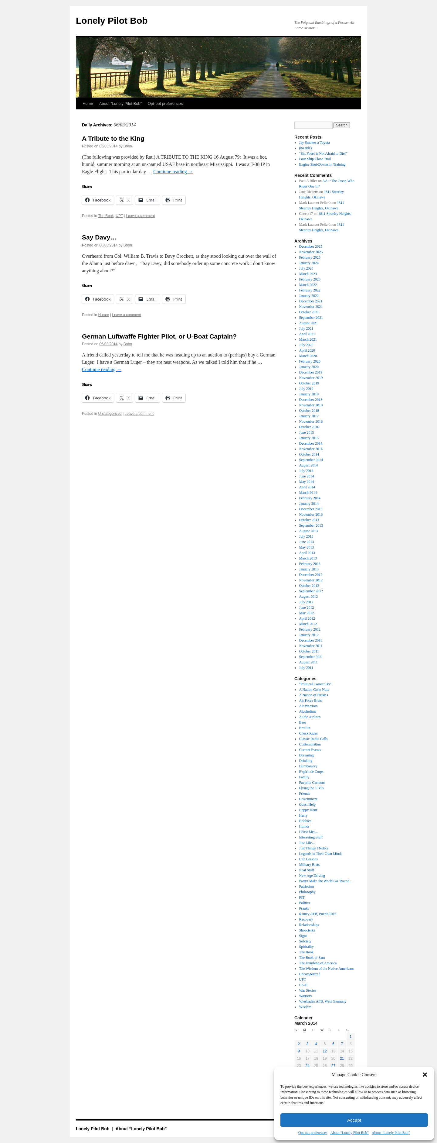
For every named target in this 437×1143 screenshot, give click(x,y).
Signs (303, 936)
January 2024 (309, 263)
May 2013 (306, 547)
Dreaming (306, 755)
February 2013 (309, 564)
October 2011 (309, 651)
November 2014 (311, 449)
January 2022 (309, 296)
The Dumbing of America (318, 963)
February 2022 (309, 290)
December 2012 (310, 575)
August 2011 (308, 662)
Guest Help (307, 804)
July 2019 (306, 389)
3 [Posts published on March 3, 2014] (308, 1044)
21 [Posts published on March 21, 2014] (342, 1058)
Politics (304, 903)
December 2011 (310, 640)
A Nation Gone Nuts (314, 689)
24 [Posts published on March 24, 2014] (307, 1066)
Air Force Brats (310, 700)
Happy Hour (308, 810)
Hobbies (305, 821)
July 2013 (306, 536)
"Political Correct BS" (315, 684)
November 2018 (311, 405)
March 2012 (308, 624)
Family (304, 777)
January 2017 (309, 416)
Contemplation (310, 744)
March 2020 (308, 356)
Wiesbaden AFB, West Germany (323, 1001)
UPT (119, 216)
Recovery (306, 919)
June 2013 (306, 542)
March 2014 (308, 493)
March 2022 (308, 285)
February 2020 (309, 361)
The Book (105, 216)
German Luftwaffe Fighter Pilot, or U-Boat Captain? (159, 336)
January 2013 (309, 569)
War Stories (307, 990)
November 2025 (311, 252)
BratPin (304, 728)
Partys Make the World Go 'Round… (326, 881)
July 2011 (306, 668)
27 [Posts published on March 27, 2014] (333, 1066)
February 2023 (309, 279)
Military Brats (309, 864)
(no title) (305, 148)
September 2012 (311, 591)
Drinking (305, 761)
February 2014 (309, 498)
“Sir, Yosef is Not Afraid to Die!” (323, 153)
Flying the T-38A (311, 788)
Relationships (309, 925)
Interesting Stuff (311, 837)
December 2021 (310, 301)
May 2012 (306, 613)
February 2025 (309, 257)
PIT (302, 897)
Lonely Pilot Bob (112, 20)
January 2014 (309, 503)
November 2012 (311, 580)
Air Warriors (308, 706)
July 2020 (306, 345)
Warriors (305, 996)
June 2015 (306, 432)
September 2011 (311, 657)
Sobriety (305, 941)
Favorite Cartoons (312, 782)
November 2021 (311, 307)
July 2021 (306, 328)
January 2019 (309, 394)
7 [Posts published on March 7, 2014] (342, 1044)
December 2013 (310, 509)
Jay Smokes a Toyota (314, 142)
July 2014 (306, 471)
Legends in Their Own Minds (320, 854)
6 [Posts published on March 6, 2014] (333, 1044)
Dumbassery (308, 766)
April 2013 (307, 553)
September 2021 (311, 317)
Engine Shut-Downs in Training (322, 164)
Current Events (310, 750)
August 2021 (308, 323)
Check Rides (308, 733)
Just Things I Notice (314, 848)
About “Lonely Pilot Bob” (349, 1133)
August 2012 (308, 596)
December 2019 (310, 372)
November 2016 (311, 421)
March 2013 (308, 558)
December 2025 (310, 246)
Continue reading (173, 171)
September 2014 (311, 460)
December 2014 (310, 443)
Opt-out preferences (312, 1133)
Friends (304, 793)
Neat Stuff (306, 870)
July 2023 (306, 268)
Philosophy (307, 892)
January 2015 (309, 438)
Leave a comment (140, 216)
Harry (303, 815)
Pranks (304, 908)
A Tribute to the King (113, 138)
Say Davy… (99, 237)
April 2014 (307, 487)
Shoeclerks (307, 930)
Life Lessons (308, 859)
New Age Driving (312, 875)
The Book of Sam (312, 957)
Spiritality (306, 947)
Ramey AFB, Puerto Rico (318, 914)
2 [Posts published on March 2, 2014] (299, 1044)
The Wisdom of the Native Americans (326, 968)
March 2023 (308, 274)
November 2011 (311, 646)
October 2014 (309, 454)
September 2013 (311, 525)
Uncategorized (109, 413)
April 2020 (307, 350)
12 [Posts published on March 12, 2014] (325, 1051)
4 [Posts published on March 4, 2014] (316, 1044)
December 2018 (310, 400)
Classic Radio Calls (313, 739)
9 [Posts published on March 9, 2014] (299, 1051)
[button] (425, 1075)
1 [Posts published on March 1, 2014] (351, 1037)
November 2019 (311, 378)
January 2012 (309, 635)
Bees (302, 722)
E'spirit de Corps (311, 771)
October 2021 (309, 312)
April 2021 (307, 334)
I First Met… (308, 832)
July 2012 (306, 602)
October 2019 (309, 383)
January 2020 (309, 367)
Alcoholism (307, 711)
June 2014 (306, 476)
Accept (354, 1120)
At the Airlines (310, 717)
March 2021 (308, 339)
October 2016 (309, 427)
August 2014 (308, 465)
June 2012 (306, 607)
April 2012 (307, 618)
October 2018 (309, 410)
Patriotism (306, 886)
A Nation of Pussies (313, 695)
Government (308, 799)
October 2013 (309, 520)
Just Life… (307, 843)
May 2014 (306, 482)
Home (88, 103)
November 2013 (311, 514)
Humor (103, 315)
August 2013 (308, 531)
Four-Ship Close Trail (315, 159)
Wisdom (305, 1007)
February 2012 (309, 629)
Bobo (128, 146)
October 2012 (309, 586)
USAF (304, 985)
